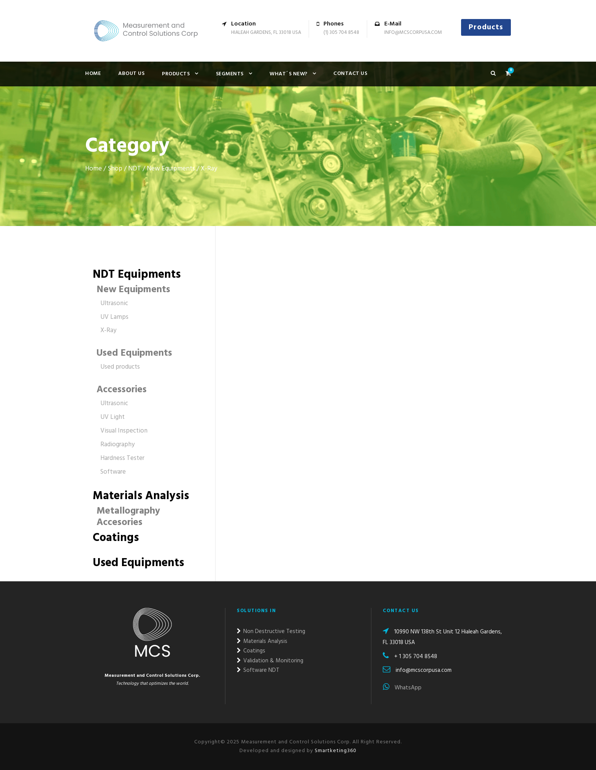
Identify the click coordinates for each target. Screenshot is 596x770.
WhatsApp (402, 687)
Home (93, 73)
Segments (230, 74)
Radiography (117, 444)
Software (113, 472)
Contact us (350, 73)
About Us (131, 73)
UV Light (112, 417)
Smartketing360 (335, 750)
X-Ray (108, 330)
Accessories (122, 390)
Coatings (116, 538)
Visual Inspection (123, 431)
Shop (115, 169)
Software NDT (258, 670)
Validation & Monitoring (270, 660)
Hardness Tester (122, 458)
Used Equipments (134, 353)
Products (486, 27)
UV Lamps (114, 317)
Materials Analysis (141, 496)
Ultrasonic (114, 303)
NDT (134, 169)
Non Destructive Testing (271, 631)
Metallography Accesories (128, 517)
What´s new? (288, 74)
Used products (120, 367)
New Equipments (171, 169)
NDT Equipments (137, 275)
